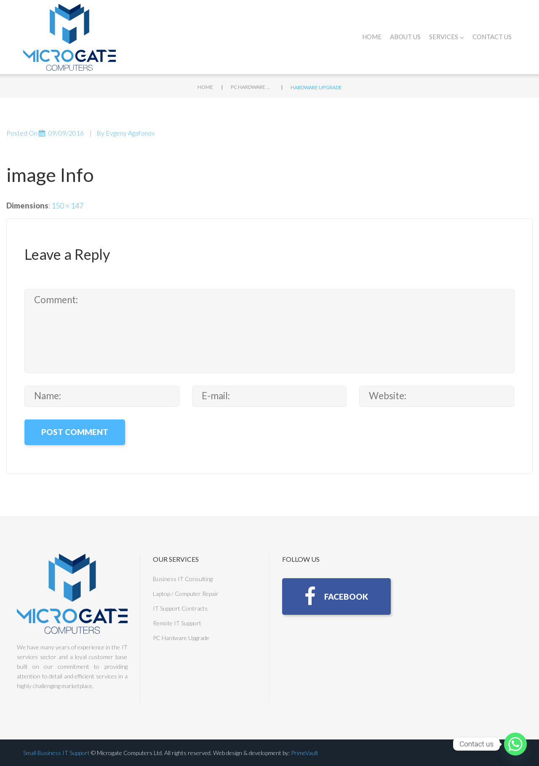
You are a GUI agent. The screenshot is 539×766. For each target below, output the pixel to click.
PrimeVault (304, 752)
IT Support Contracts (180, 608)
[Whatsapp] (515, 744)
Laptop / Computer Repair (186, 593)
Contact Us (492, 36)
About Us (405, 36)
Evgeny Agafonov (130, 133)
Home (372, 36)
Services (446, 37)
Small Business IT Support (56, 752)
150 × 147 (67, 205)
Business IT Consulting (183, 578)
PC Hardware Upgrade (252, 87)
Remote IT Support (177, 623)
